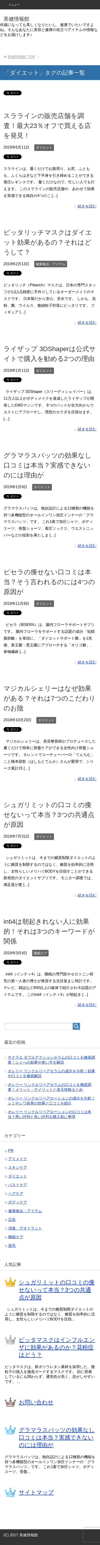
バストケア (17, 1185)
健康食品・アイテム (50, 264)
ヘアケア (15, 1194)
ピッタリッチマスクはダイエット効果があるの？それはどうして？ (48, 242)
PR (10, 1151)
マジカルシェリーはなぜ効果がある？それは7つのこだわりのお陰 (50, 698)
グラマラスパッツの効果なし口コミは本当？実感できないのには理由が (48, 465)
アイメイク (17, 1159)
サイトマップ (36, 1492)
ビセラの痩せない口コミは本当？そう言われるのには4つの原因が (49, 581)
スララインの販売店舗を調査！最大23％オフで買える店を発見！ (47, 125)
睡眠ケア (40, 953)
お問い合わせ (36, 1402)
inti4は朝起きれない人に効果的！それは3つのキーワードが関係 (49, 931)
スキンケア (17, 1167)
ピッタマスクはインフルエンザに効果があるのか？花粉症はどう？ (57, 1347)
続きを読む (87, 206)
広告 (12, 1220)
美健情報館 (16, 19)
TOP (21, 57)
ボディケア (17, 1202)
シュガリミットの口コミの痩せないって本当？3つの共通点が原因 (49, 814)
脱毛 (12, 1246)
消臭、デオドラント (25, 1228)
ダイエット (44, 147)
